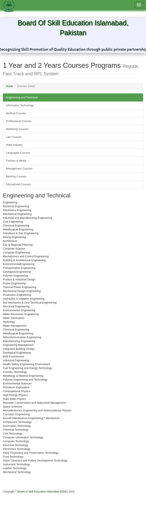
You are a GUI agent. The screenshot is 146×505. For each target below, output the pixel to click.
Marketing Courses (17, 129)
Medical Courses (16, 113)
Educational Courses (18, 184)
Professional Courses (19, 121)
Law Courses (14, 136)
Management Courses (19, 168)
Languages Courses (18, 152)
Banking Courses (16, 176)
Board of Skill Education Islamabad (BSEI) (42, 491)
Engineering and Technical (22, 97)
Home (9, 86)
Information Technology (20, 105)
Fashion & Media (16, 160)
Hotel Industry (14, 144)
